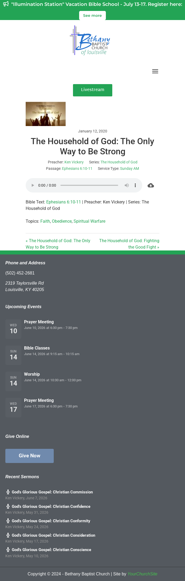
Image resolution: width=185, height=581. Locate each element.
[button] (155, 71)
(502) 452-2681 (19, 273)
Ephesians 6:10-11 (77, 168)
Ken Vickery (74, 162)
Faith (45, 221)
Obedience (62, 221)
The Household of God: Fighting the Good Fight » (129, 244)
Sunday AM (129, 168)
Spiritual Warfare (89, 221)
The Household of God (119, 162)
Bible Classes (37, 348)
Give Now (29, 456)
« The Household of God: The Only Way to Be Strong (58, 244)
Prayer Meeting (39, 321)
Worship (32, 374)
